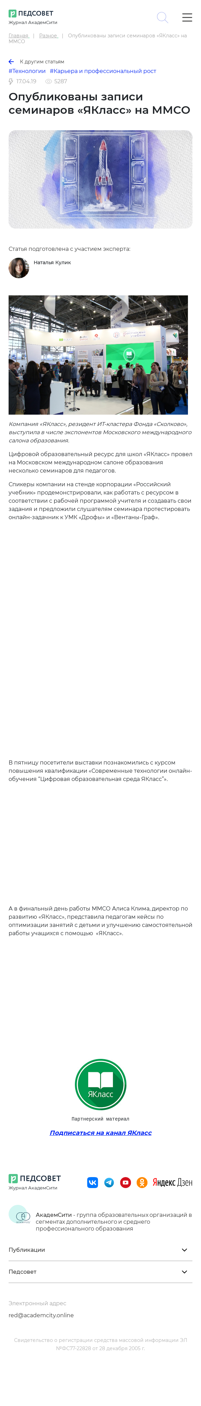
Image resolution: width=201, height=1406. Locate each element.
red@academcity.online (41, 1315)
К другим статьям (36, 62)
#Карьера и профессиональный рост (103, 71)
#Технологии (27, 71)
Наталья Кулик (52, 262)
